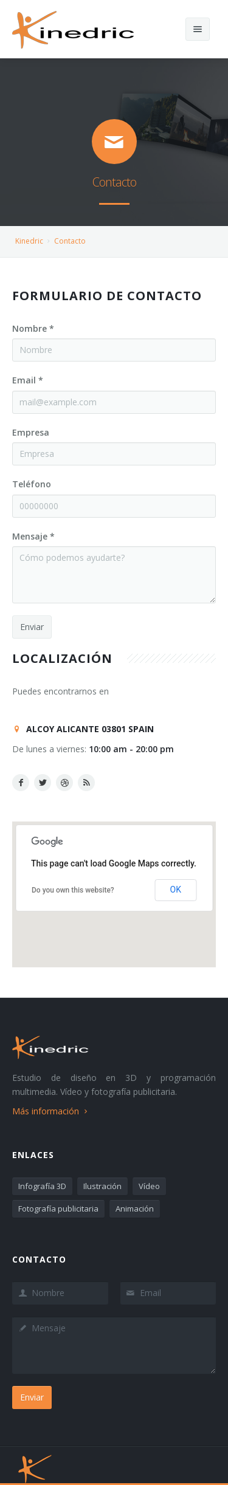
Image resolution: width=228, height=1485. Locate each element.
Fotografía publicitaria (58, 1208)
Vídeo (149, 1186)
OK (175, 889)
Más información (51, 1111)
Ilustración (102, 1186)
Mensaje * (33, 536)
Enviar (32, 627)
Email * (27, 380)
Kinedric (29, 241)
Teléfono (31, 484)
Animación (135, 1208)
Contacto (70, 241)
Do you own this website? (73, 890)
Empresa (30, 432)
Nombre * (33, 328)
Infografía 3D (42, 1186)
